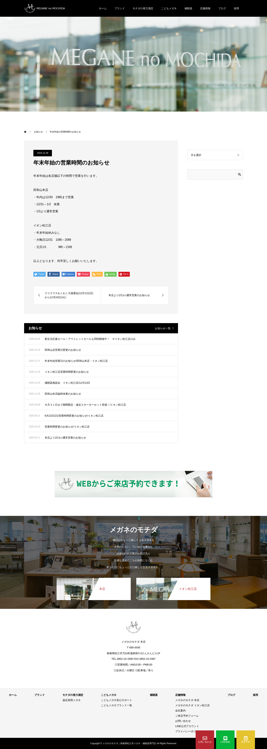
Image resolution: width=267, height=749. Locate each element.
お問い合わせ (205, 739)
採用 (236, 8)
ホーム (103, 8)
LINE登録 (225, 739)
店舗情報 (205, 8)
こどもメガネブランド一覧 (116, 705)
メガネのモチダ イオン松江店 (192, 705)
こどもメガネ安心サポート (116, 700)
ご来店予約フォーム (187, 715)
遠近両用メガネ (71, 700)
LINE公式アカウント (187, 726)
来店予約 (245, 739)
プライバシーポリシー (188, 731)
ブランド (119, 8)
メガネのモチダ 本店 (187, 700)
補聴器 (188, 8)
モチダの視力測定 (143, 8)
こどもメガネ (169, 8)
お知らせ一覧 (163, 328)
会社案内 (180, 710)
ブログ (222, 8)
